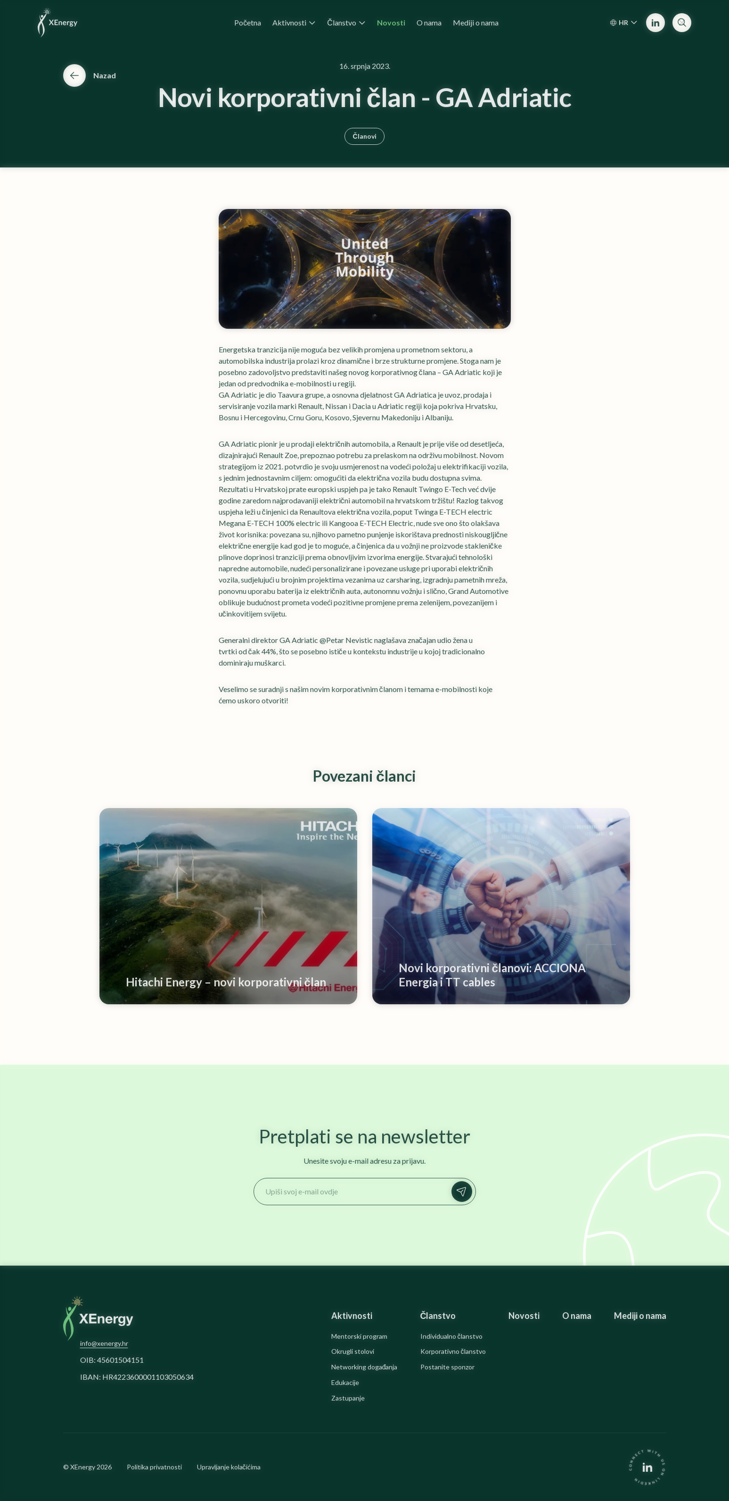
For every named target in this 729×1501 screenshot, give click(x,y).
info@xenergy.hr (104, 1343)
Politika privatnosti (154, 1467)
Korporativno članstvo (453, 1351)
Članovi (364, 136)
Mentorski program (359, 1336)
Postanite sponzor (447, 1367)
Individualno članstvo (451, 1336)
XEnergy (82, 1467)
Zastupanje (348, 1398)
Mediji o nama (640, 1316)
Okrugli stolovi (352, 1351)
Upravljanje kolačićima (229, 1467)
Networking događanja (364, 1367)
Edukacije (345, 1382)
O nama (576, 1316)
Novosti (524, 1316)
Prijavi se (464, 1191)
